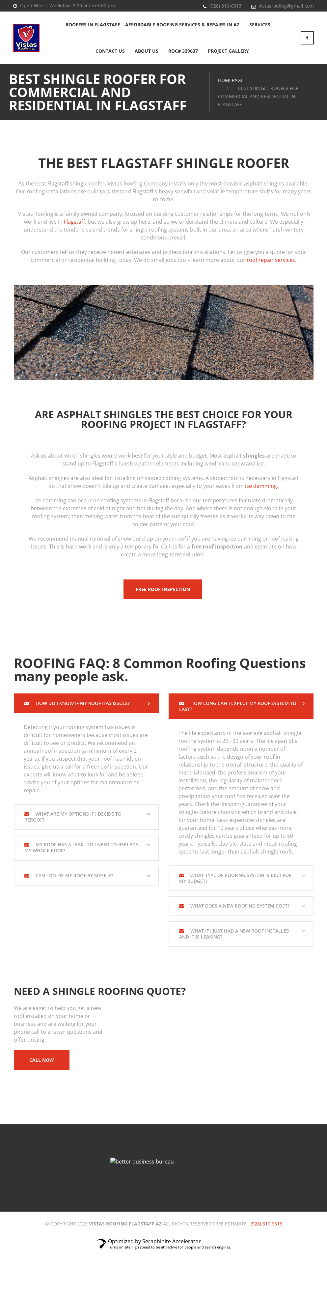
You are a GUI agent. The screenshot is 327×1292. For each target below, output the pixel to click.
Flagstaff (74, 221)
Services (259, 24)
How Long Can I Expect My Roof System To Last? (237, 706)
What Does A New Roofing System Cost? (239, 906)
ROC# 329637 (183, 51)
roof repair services (271, 260)
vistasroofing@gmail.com (286, 6)
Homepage (230, 80)
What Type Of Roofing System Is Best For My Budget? (235, 878)
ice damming (261, 486)
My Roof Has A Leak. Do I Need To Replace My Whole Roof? (81, 847)
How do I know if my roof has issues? (82, 703)
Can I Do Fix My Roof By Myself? (73, 875)
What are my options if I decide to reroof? (73, 817)
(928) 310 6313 (266, 1224)
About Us (146, 51)
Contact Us (110, 51)
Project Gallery (228, 51)
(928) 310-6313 (225, 6)
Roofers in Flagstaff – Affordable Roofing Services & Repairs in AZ (152, 24)
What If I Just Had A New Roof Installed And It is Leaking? (234, 934)
